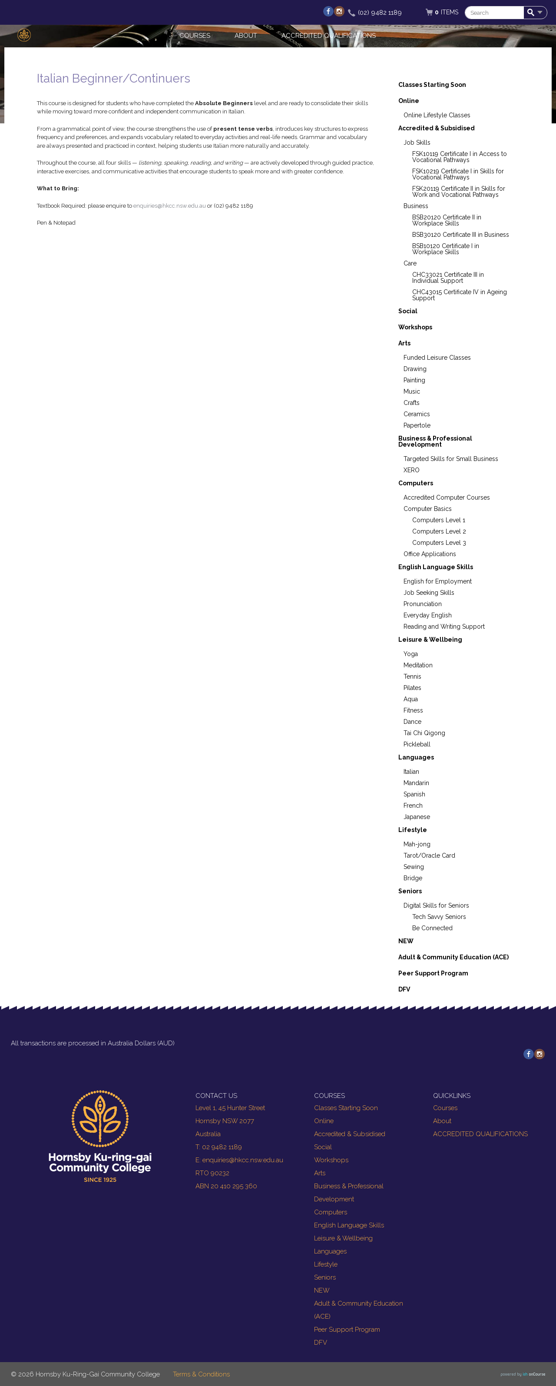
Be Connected (432, 928)
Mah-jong (417, 844)
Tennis (412, 676)
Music (412, 391)
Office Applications (430, 553)
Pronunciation (423, 603)
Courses (194, 36)
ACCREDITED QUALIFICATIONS (328, 36)
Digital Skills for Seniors (436, 905)
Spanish (414, 794)
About (246, 36)
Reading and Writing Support (444, 626)
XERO (412, 470)
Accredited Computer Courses (447, 497)
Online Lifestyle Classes (437, 115)
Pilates (412, 687)
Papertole (417, 425)
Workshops (415, 327)
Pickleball (417, 744)
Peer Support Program (433, 973)
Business (416, 205)
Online (408, 100)
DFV (404, 989)
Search (532, 13)
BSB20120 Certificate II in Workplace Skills (446, 220)
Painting (414, 380)
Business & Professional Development (435, 441)
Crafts (412, 402)
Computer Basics (428, 508)
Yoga (411, 653)
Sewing (414, 866)
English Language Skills (435, 567)
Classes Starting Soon (432, 84)
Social (407, 311)
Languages (416, 757)
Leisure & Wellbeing (430, 639)
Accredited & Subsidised (436, 128)
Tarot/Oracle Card (429, 855)
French (413, 805)
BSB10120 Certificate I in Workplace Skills (445, 248)
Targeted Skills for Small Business (451, 458)
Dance (412, 721)
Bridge (413, 878)
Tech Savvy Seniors (439, 916)
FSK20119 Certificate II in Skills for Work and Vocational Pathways (458, 191)
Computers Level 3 (439, 542)
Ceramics (417, 414)
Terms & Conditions (201, 1374)
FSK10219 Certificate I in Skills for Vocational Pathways (458, 174)
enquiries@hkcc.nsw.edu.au (169, 205)
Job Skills (417, 142)
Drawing (415, 368)
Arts (404, 343)
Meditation (418, 665)
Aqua (411, 699)
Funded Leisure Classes (437, 357)
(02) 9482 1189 (380, 13)
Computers (415, 483)
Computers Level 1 (438, 520)
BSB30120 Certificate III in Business (460, 234)
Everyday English (428, 615)
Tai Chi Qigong (424, 732)
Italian (411, 771)
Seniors (410, 891)
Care (410, 263)
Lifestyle (412, 829)
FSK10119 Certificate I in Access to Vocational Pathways (459, 156)
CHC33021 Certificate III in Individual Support (448, 277)
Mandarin (416, 782)
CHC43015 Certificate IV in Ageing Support (459, 295)
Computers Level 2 (439, 531)
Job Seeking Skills (429, 592)
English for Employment (438, 581)
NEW (406, 941)
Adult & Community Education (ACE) (453, 957)
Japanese (417, 816)
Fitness (413, 710)
